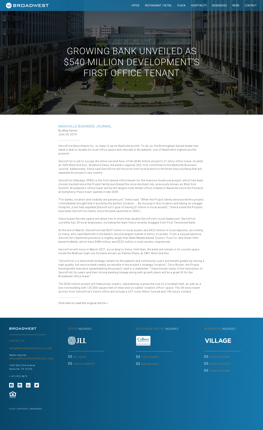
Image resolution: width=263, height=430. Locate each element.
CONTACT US (16, 341)
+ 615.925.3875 (18, 376)
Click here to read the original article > (83, 303)
